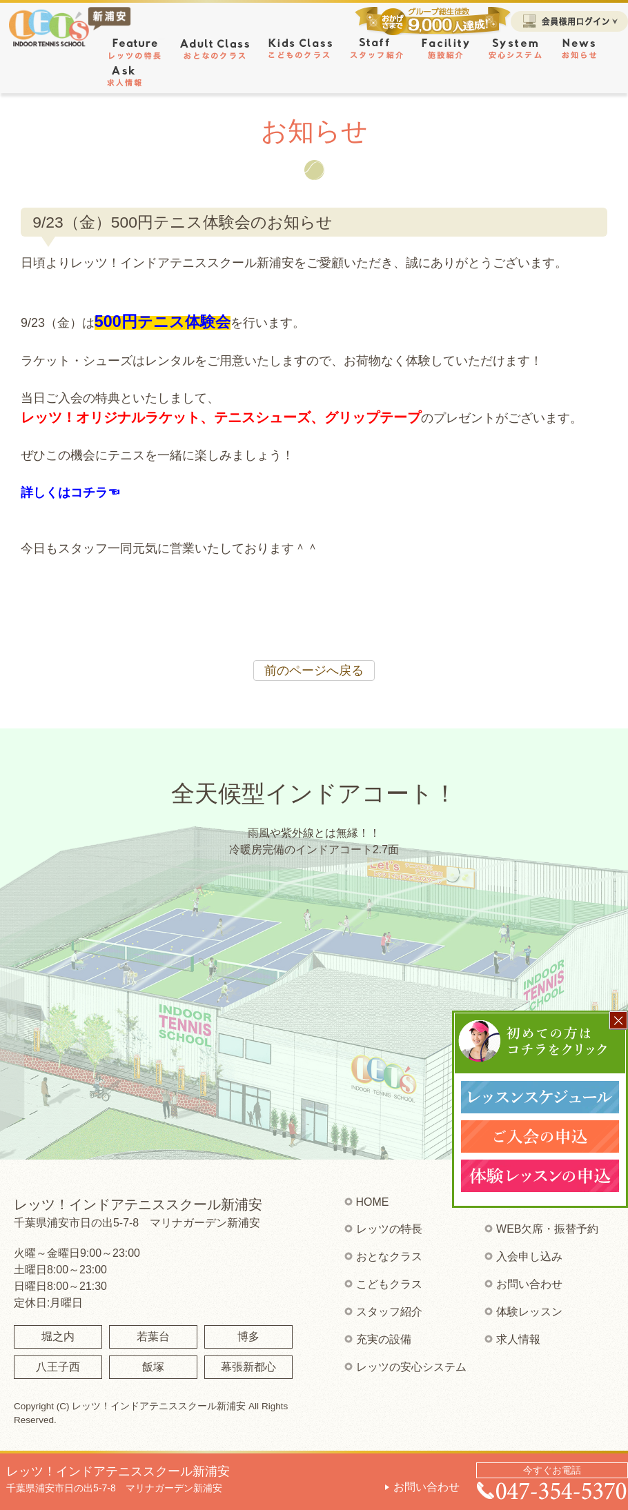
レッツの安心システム (411, 1367)
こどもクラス (389, 1284)
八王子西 (58, 1367)
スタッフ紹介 (389, 1312)
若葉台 (153, 1336)
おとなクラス (389, 1256)
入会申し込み (529, 1256)
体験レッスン (529, 1312)
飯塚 (153, 1367)
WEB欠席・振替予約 (547, 1229)
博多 (248, 1336)
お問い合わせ (426, 1487)
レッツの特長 (389, 1229)
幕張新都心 (248, 1367)
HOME (372, 1202)
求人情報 (518, 1339)
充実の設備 (383, 1339)
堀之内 (58, 1336)
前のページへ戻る (314, 670)
